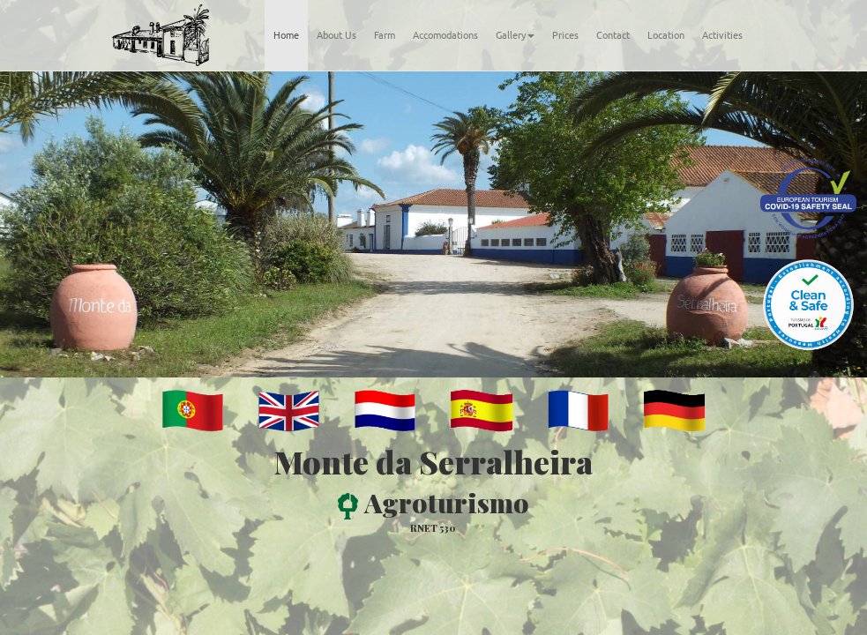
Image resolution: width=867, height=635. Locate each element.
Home (286, 35)
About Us (336, 35)
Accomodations (445, 35)
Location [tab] (665, 35)
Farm (384, 35)
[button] (65, 224)
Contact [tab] (613, 35)
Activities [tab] (722, 35)
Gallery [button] (515, 35)
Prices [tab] (565, 35)
